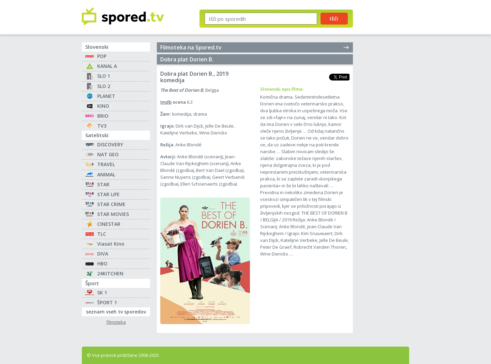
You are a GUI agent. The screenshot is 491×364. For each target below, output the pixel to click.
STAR (103, 184)
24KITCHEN (110, 273)
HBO (102, 263)
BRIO (102, 116)
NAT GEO (108, 154)
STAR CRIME (111, 204)
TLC (101, 234)
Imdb (166, 102)
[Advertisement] (387, 112)
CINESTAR (108, 224)
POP (101, 56)
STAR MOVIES (113, 214)
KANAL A (107, 66)
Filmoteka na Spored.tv (254, 47)
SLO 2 (103, 86)
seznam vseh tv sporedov (118, 311)
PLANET (106, 96)
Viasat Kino (110, 244)
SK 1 (102, 292)
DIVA (102, 253)
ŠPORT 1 (107, 302)
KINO (103, 106)
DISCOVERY (110, 144)
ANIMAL (106, 174)
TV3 (101, 125)
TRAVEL (106, 164)
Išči (334, 18)
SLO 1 (103, 76)
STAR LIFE (108, 194)
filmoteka (116, 322)
